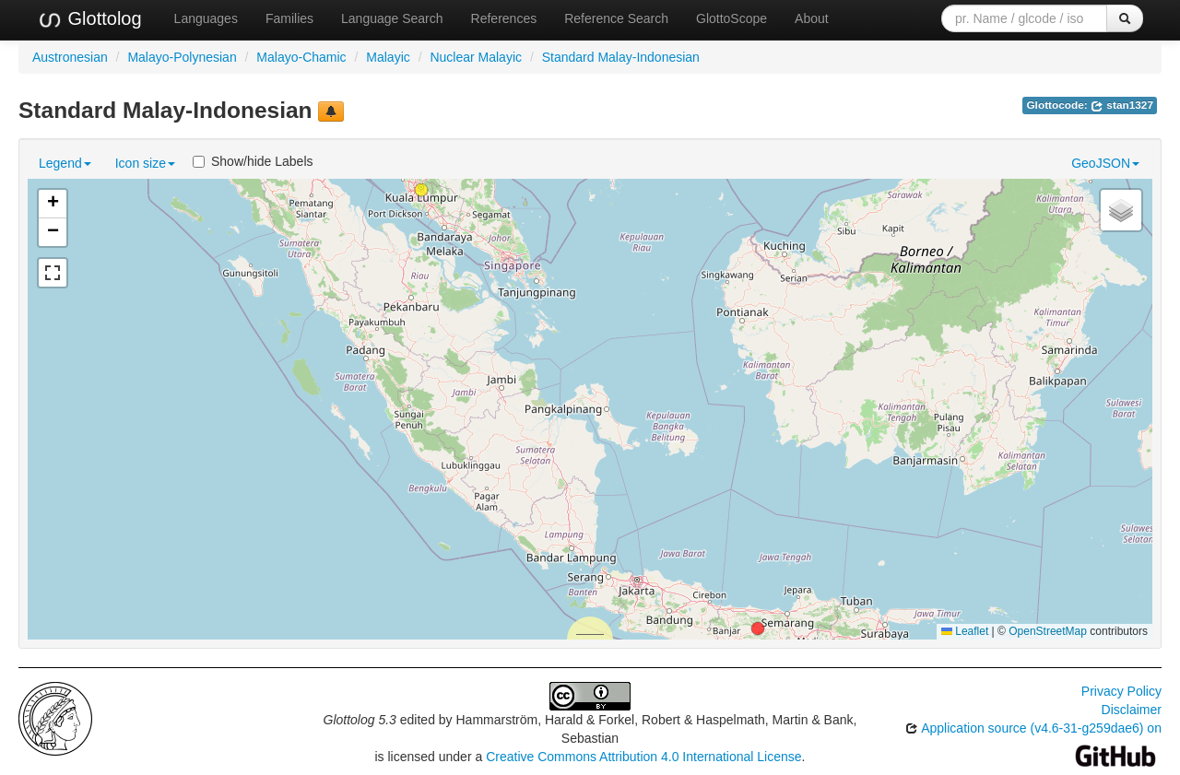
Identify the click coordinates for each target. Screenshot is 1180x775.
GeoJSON (1105, 163)
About (812, 18)
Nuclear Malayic (476, 57)
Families (289, 18)
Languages (206, 18)
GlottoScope (731, 18)
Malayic (387, 57)
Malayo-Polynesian (181, 57)
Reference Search (616, 18)
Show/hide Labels (253, 161)
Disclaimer (1132, 709)
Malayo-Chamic (301, 57)
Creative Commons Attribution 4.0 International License (643, 756)
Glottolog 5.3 (360, 719)
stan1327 (1122, 105)
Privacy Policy (1121, 691)
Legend (65, 163)
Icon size (145, 163)
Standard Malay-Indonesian (621, 57)
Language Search (392, 18)
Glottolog (89, 19)
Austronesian (70, 57)
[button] (421, 190)
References (504, 18)
